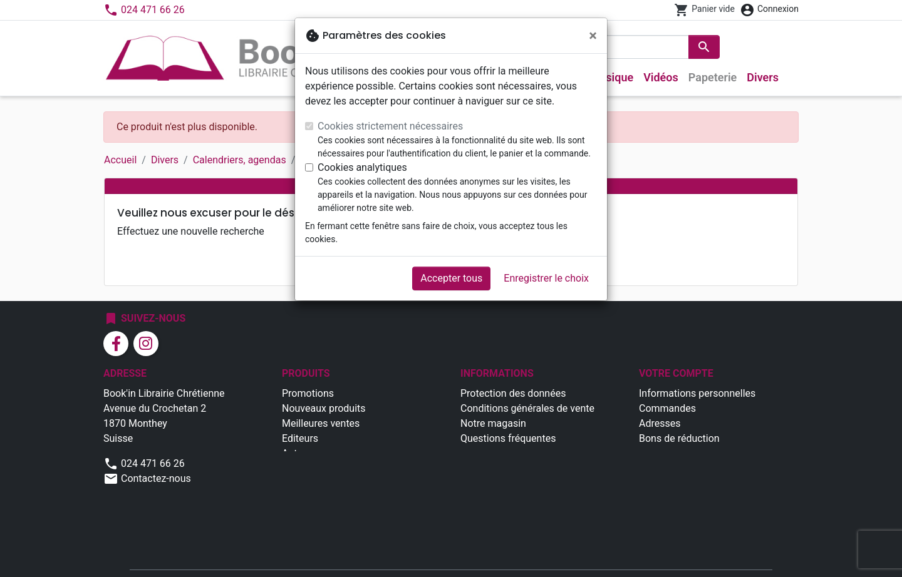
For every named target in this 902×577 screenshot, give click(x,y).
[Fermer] (593, 35)
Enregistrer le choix (546, 278)
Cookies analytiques (362, 167)
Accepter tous (451, 278)
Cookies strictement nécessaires (390, 126)
